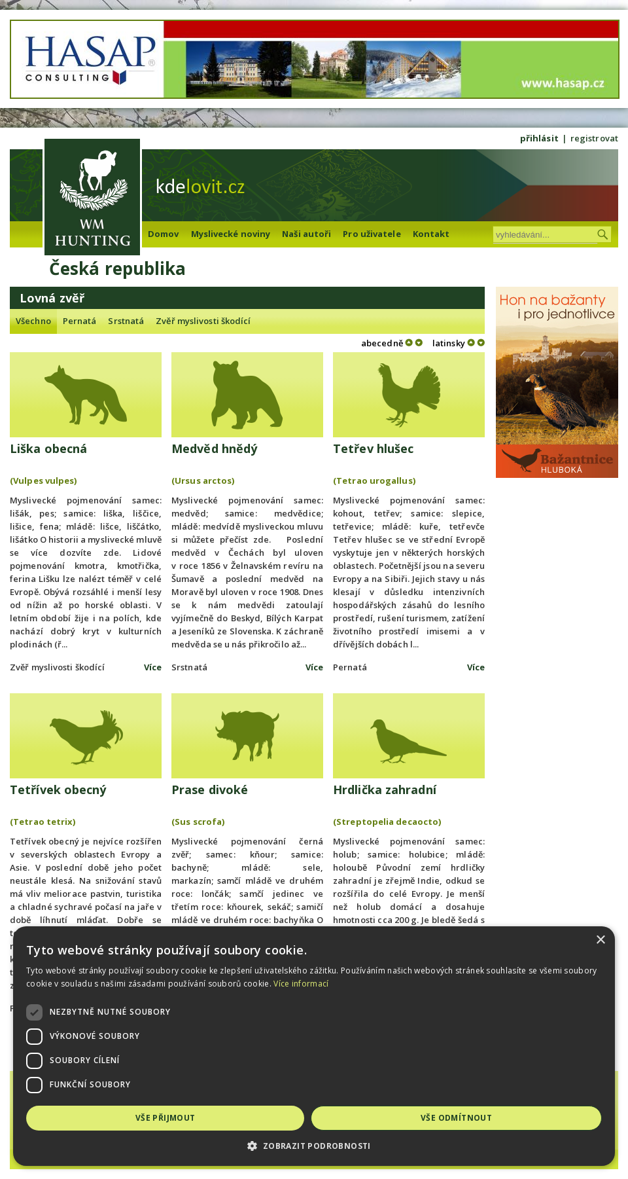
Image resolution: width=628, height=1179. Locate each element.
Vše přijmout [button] (165, 1117)
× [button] (600, 940)
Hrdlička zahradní (384, 789)
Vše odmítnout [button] (456, 1117)
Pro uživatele (371, 234)
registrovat (594, 138)
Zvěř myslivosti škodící (203, 321)
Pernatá (80, 321)
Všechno (33, 321)
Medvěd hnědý (214, 448)
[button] (314, 1146)
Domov (163, 234)
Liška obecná (48, 448)
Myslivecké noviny (231, 234)
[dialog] (314, 1046)
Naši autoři (306, 234)
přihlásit (539, 138)
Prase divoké (209, 789)
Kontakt (431, 234)
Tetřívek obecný (58, 789)
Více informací (300, 983)
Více (153, 667)
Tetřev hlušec (373, 448)
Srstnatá (126, 321)
